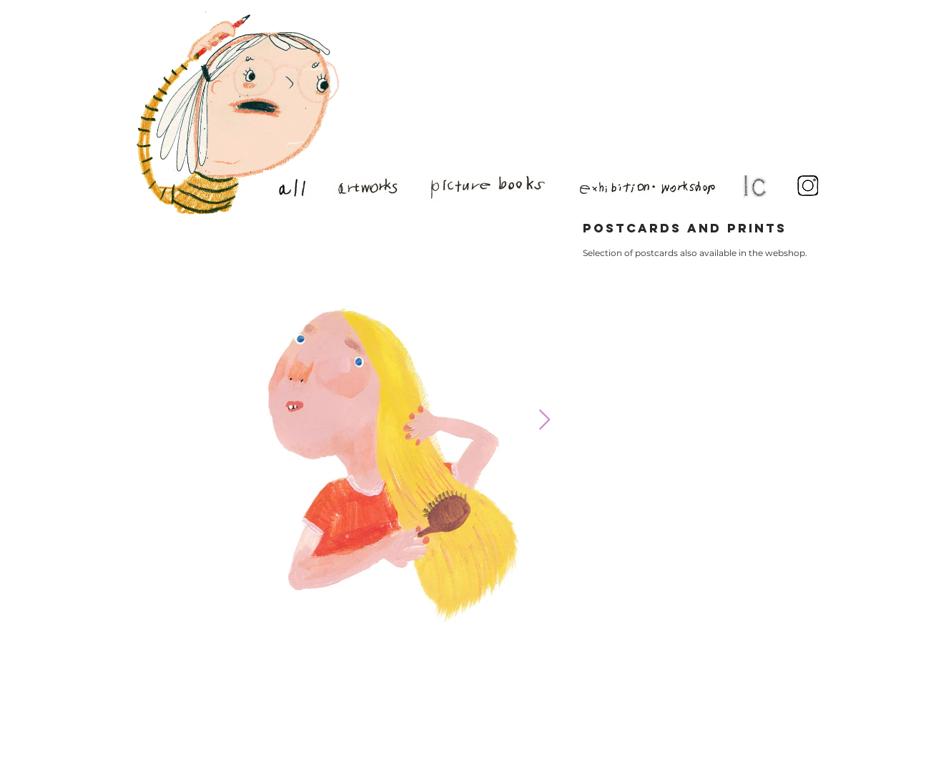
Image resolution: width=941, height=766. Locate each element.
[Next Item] (544, 420)
